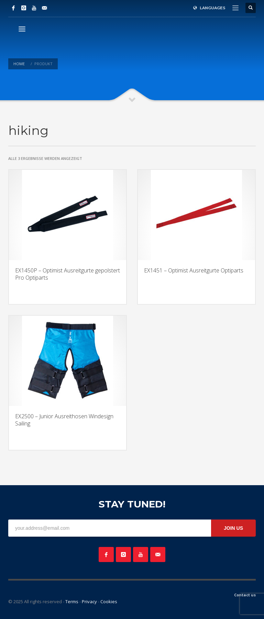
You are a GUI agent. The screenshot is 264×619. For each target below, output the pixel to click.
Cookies (108, 601)
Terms (71, 601)
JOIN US (233, 528)
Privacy (89, 601)
